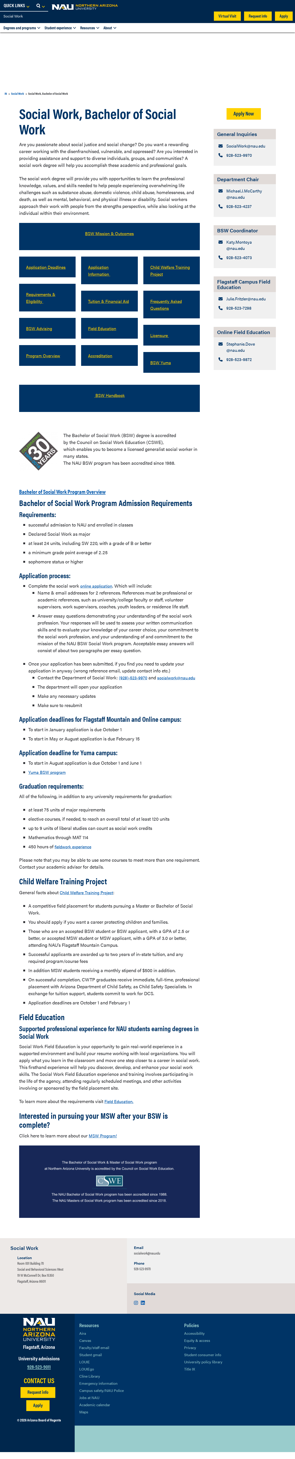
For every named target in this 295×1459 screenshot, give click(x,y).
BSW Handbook (109, 395)
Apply (284, 16)
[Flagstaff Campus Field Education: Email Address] (244, 315)
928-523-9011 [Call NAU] (39, 1373)
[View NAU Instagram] (110, 1445)
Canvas (85, 1347)
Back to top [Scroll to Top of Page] (265, 1445)
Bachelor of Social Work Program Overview (83, 490)
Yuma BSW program (49, 778)
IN (6, 93)
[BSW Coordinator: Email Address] (244, 256)
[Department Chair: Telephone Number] (244, 216)
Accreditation (101, 362)
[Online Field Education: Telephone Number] (244, 381)
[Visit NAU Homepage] (39, 1336)
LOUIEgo (86, 1376)
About (107, 27)
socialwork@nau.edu (59, 684)
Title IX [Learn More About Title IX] (189, 1376)
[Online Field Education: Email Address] (244, 368)
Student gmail (90, 1361)
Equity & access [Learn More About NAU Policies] (197, 1347)
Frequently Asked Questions (167, 304)
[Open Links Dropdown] (263, 6)
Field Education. (120, 1108)
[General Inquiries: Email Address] (244, 150)
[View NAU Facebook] (92, 1445)
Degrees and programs (19, 27)
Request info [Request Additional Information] (37, 1398)
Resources (87, 27)
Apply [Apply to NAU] (38, 1412)
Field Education (103, 335)
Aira (82, 1340)
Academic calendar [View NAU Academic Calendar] (94, 1411)
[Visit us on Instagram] (136, 1309)
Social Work (13, 16)
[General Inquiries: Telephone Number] (244, 163)
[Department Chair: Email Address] (244, 203)
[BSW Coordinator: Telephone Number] (244, 269)
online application (98, 585)
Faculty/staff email (94, 1354)
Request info (258, 16)
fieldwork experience (75, 853)
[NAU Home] (37, 7)
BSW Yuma (161, 362)
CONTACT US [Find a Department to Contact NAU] (39, 1387)
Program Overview (45, 362)
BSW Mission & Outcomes (109, 233)
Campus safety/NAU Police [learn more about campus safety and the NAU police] (101, 1397)
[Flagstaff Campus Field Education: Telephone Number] (244, 328)
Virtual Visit (227, 16)
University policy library (203, 1369)
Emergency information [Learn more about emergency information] (98, 1390)
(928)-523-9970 (135, 677)
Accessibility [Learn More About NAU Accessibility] (194, 1340)
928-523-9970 (142, 1275)
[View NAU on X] (82, 1445)
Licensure (160, 335)
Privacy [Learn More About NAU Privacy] (190, 1354)
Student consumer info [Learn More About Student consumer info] (202, 1361)
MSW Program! (104, 1142)
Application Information (100, 270)
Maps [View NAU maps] (83, 1419)
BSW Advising (40, 335)
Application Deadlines (37, 270)
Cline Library (89, 1383)
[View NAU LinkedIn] (101, 1445)
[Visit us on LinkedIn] (143, 1309)
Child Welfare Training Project (166, 270)
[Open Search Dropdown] (287, 6)
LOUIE (84, 1369)
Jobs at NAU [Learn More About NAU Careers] (89, 1404)
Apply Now (243, 113)
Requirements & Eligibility (42, 304)
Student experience (58, 27)
